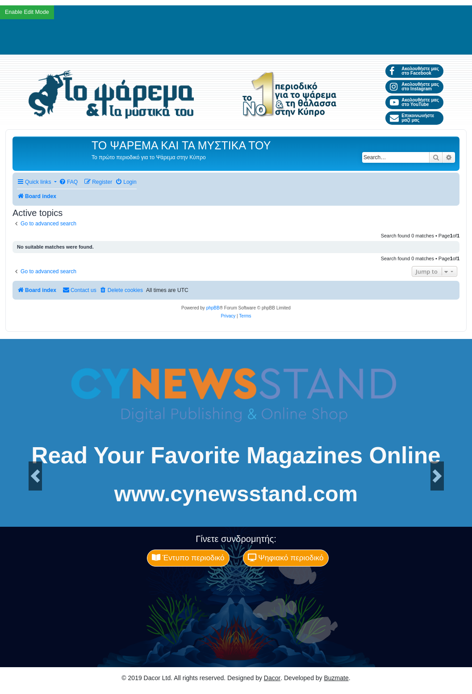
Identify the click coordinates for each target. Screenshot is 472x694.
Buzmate (336, 677)
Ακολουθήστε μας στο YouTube (414, 102)
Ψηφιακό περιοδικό (286, 557)
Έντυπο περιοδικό (188, 557)
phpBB (213, 307)
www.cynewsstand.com (236, 494)
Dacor (272, 677)
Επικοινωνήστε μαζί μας (412, 118)
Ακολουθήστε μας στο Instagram (414, 86)
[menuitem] (68, 182)
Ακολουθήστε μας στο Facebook (414, 71)
